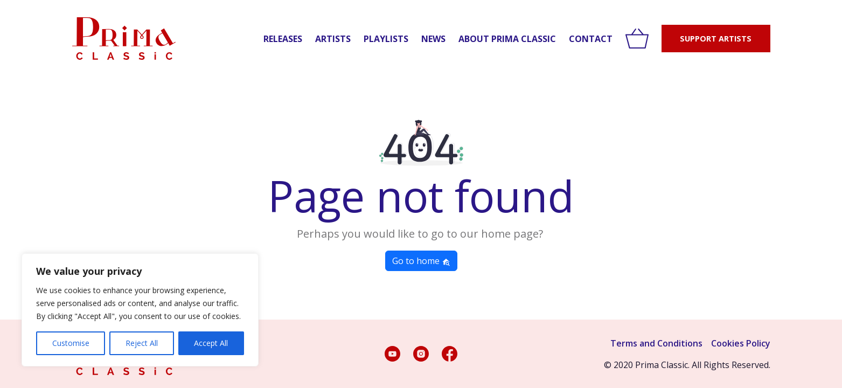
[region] (140, 309)
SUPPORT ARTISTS (715, 38)
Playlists (386, 39)
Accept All (211, 343)
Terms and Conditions (656, 343)
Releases (282, 39)
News (433, 39)
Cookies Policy (740, 343)
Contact (591, 39)
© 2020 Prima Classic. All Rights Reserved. (687, 365)
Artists (333, 39)
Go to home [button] (421, 261)
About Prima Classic (507, 39)
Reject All (142, 343)
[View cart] (636, 38)
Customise (70, 343)
